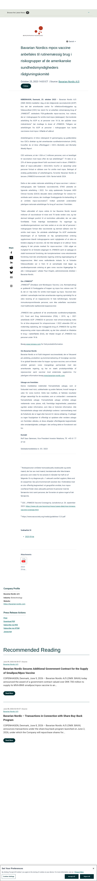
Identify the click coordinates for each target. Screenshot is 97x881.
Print (5, 618)
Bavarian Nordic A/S (69, 81)
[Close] (93, 869)
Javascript (8, 632)
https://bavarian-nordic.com (14, 604)
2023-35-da (29, 537)
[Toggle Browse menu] (88, 12)
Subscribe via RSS (11, 625)
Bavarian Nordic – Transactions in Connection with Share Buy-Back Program (42, 718)
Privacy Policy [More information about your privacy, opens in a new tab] (79, 873)
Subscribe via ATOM (11, 628)
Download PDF (9, 621)
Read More (9, 693)
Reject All (87, 877)
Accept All (71, 877)
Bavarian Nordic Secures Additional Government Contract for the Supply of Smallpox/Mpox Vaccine (45, 670)
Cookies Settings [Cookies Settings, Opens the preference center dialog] (8, 877)
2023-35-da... (24, 568)
